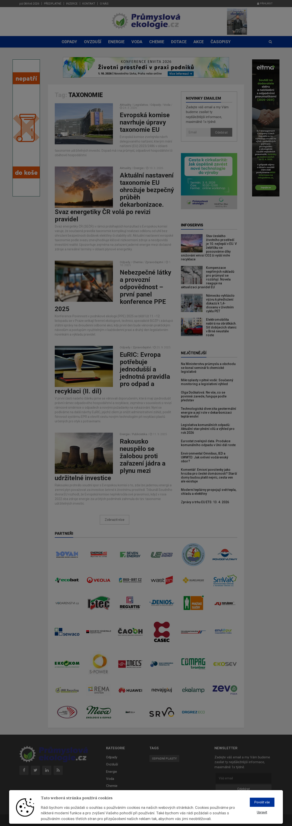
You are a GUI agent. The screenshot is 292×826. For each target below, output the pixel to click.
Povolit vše (262, 802)
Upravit (262, 812)
